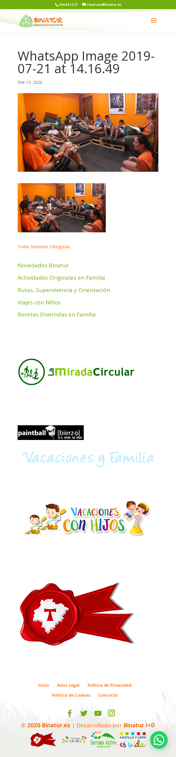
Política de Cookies (71, 695)
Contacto (108, 695)
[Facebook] (70, 713)
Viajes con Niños (39, 302)
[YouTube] (98, 713)
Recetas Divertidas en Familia (57, 314)
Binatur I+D (139, 725)
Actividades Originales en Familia (61, 277)
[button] (159, 740)
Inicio (43, 685)
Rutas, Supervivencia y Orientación (64, 290)
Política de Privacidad (109, 685)
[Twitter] (84, 713)
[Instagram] (111, 713)
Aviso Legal (68, 685)
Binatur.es (56, 725)
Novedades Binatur (43, 265)
